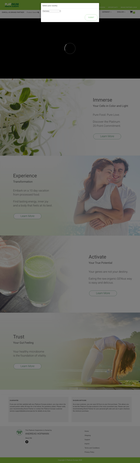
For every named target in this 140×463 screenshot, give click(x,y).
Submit (91, 17)
